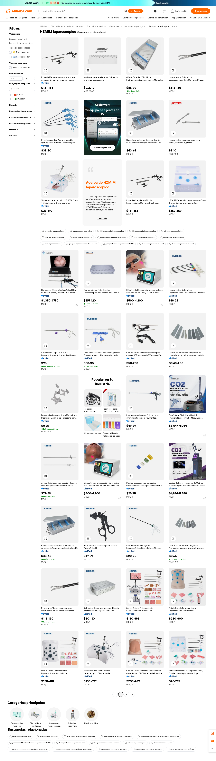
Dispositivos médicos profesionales (103, 26)
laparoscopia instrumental (151, 244)
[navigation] (22, 360)
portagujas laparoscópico (143, 237)
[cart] (164, 11)
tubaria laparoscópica (135, 743)
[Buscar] (135, 11)
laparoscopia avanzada (20, 736)
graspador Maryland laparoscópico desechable (158, 736)
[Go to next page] (132, 694)
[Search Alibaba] (81, 11)
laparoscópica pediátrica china (111, 237)
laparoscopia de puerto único (181, 749)
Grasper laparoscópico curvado (70, 743)
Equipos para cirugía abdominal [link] (163, 26)
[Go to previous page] (115, 694)
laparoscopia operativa (81, 231)
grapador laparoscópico (53, 231)
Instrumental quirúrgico (134, 26)
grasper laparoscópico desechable (81, 244)
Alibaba (43, 26)
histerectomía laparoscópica (110, 231)
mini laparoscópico (51, 244)
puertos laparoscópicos (53, 237)
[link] (212, 733)
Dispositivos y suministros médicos (67, 26)
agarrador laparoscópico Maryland (79, 736)
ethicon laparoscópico (171, 231)
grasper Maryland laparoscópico (112, 749)
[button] (125, 11)
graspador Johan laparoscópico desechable (28, 749)
